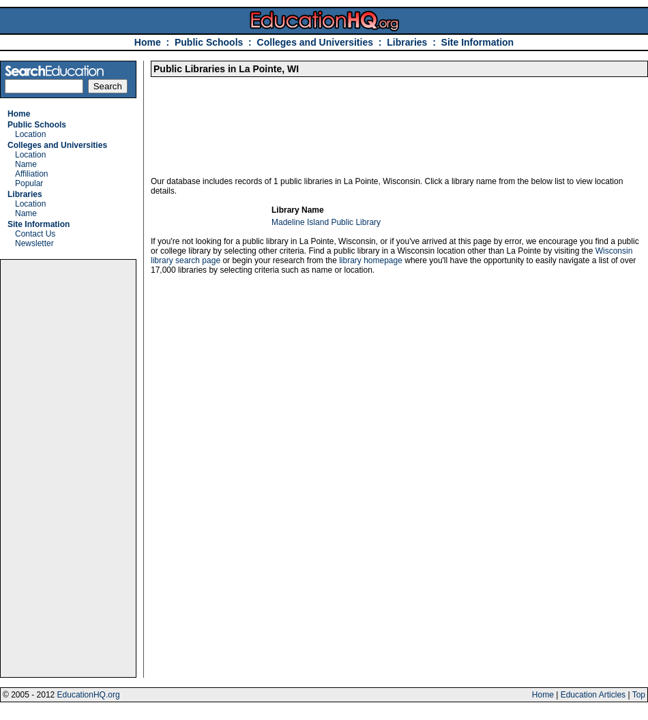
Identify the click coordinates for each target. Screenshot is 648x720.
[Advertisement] (68, 468)
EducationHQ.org (88, 695)
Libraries (407, 42)
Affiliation (31, 174)
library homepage (370, 260)
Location (30, 134)
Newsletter (34, 243)
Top (638, 695)
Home (147, 42)
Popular (29, 183)
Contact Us (35, 234)
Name (26, 164)
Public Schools (210, 42)
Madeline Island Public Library (326, 222)
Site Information (477, 42)
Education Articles (593, 695)
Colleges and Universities (315, 42)
